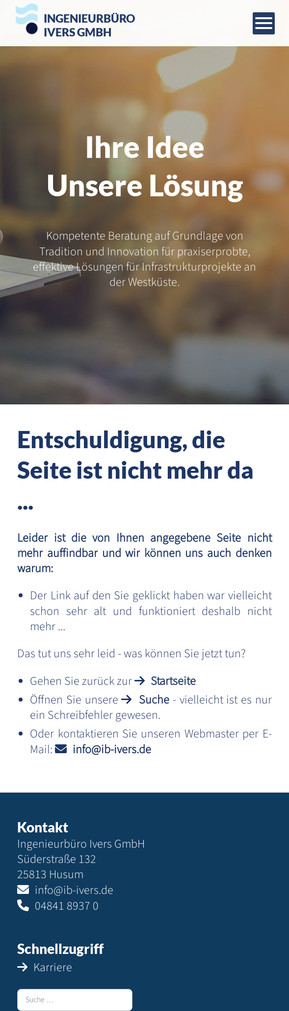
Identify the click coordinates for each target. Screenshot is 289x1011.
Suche (154, 699)
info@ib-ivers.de (112, 749)
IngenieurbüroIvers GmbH (89, 24)
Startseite (173, 681)
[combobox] (74, 1000)
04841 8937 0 (67, 906)
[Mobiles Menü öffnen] (264, 23)
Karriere (52, 967)
